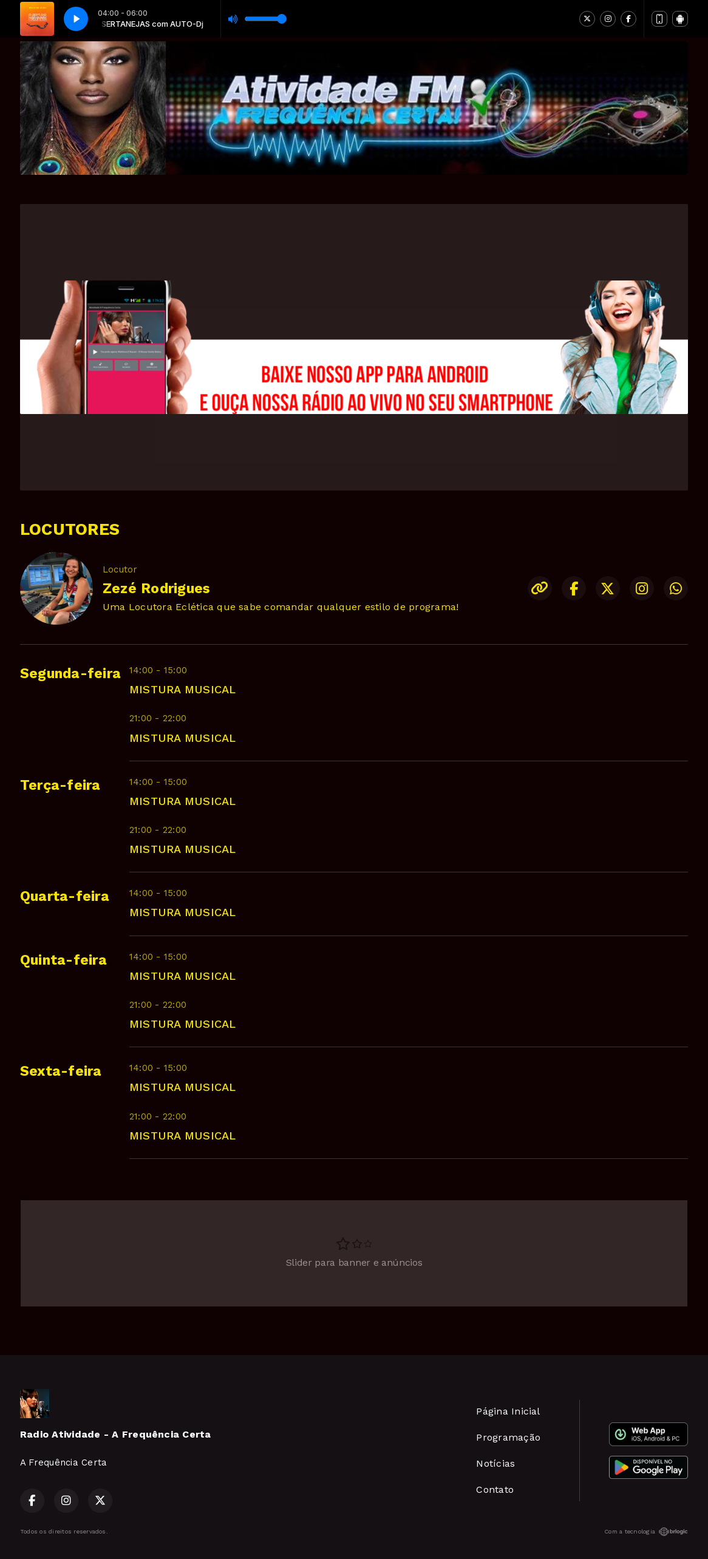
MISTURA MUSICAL (182, 689)
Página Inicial (508, 1411)
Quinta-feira (63, 960)
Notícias (495, 1463)
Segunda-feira (70, 673)
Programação (508, 1437)
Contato (495, 1489)
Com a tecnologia (646, 1531)
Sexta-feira (61, 1071)
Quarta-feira (64, 896)
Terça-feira (60, 785)
